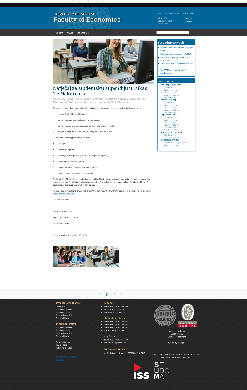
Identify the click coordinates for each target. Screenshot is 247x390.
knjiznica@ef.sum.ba (117, 343)
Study (59, 32)
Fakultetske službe (64, 348)
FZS (193, 354)
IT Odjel (180, 343)
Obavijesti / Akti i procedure (176, 142)
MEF (168, 357)
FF (197, 354)
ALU (166, 354)
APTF (159, 354)
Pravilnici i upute (171, 129)
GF (162, 357)
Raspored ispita (170, 92)
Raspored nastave (172, 90)
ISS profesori (61, 345)
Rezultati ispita (170, 97)
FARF (171, 354)
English (188, 22)
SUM (154, 354)
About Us (83, 32)
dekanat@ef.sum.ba (116, 312)
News (70, 32)
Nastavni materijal (171, 95)
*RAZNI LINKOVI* (182, 357)
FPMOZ (179, 354)
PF (172, 357)
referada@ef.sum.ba (116, 330)
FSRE (187, 354)
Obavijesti (168, 87)
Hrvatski (188, 19)
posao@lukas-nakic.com (63, 194)
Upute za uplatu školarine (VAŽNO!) (176, 54)
